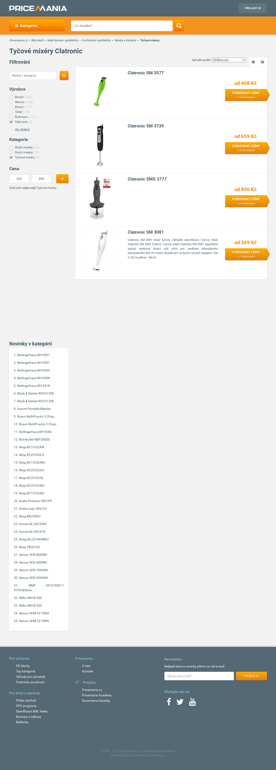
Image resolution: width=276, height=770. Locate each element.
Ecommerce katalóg (96, 700)
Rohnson (25, 117)
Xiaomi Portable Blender (34, 409)
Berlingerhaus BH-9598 (33, 378)
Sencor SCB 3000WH (33, 578)
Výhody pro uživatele (30, 676)
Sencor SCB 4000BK (33, 562)
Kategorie (26, 25)
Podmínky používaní (30, 682)
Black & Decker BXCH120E (35, 393)
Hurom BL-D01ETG (32, 531)
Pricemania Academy (97, 695)
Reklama (22, 722)
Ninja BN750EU (29, 516)
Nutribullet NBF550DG (34, 439)
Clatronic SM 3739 (146, 126)
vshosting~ (158, 755)
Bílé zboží (37, 40)
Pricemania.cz (18, 40)
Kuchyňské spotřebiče (96, 40)
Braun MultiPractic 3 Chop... (37, 416)
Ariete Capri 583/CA (33, 508)
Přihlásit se (253, 8)
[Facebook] (168, 703)
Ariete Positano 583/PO (35, 501)
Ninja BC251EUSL (31, 478)
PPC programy (26, 706)
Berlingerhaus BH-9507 (33, 355)
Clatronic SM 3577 (146, 72)
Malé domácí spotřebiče (62, 40)
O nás (86, 666)
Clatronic (23, 122)
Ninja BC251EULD (31, 455)
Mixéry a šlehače (125, 40)
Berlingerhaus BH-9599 (33, 370)
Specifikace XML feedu (32, 711)
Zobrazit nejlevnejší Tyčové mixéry (33, 188)
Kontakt (87, 671)
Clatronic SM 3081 (146, 232)
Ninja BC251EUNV (32, 485)
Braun (23, 107)
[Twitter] (180, 703)
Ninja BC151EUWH (32, 462)
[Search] (179, 25)
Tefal (22, 112)
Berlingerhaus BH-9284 (35, 432)
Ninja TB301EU (29, 547)
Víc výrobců (22, 129)
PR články (23, 666)
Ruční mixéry (27, 152)
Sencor (24, 102)
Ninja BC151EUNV (32, 493)
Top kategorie (25, 671)
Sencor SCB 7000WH (33, 570)
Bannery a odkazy (28, 716)
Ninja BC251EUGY (31, 470)
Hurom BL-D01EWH (33, 524)
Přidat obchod (26, 700)
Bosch (23, 97)
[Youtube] (192, 703)
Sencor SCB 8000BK (33, 554)
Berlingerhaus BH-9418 (33, 385)
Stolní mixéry (27, 147)
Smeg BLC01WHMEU (34, 539)
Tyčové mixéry (27, 157)
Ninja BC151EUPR (31, 447)
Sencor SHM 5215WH (34, 613)
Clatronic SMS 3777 (147, 179)
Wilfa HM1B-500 (30, 598)
